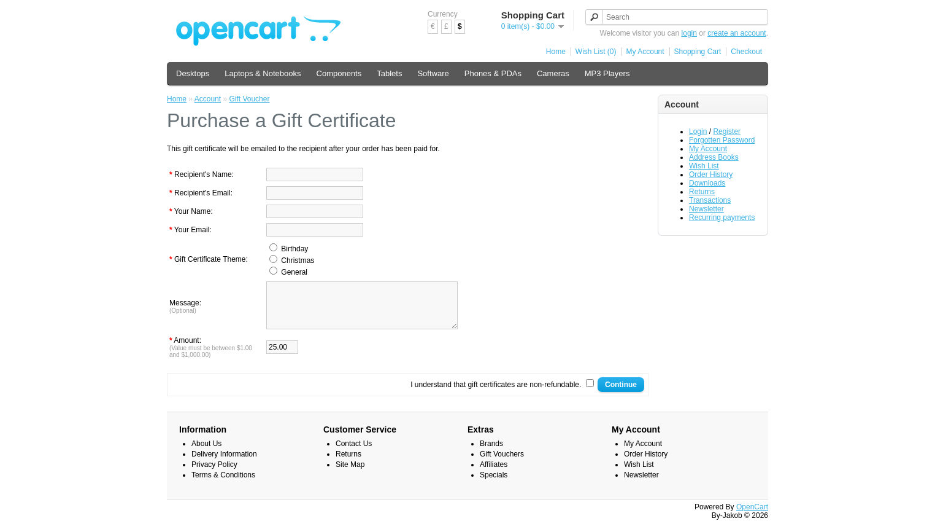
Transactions (710, 200)
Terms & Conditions (223, 484)
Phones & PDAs (492, 73)
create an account (736, 33)
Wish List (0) (596, 51)
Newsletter (706, 209)
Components (339, 73)
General (294, 272)
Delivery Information (224, 463)
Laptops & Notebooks (263, 73)
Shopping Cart (697, 51)
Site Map (350, 473)
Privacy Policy (214, 473)
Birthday (294, 249)
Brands (491, 453)
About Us (206, 453)
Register (727, 131)
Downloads (707, 183)
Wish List (704, 166)
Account (207, 99)
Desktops (192, 73)
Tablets (389, 73)
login (689, 33)
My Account (645, 51)
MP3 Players (607, 73)
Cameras (553, 73)
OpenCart (752, 516)
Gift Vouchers (502, 463)
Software (432, 73)
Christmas (297, 260)
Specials (493, 484)
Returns (702, 191)
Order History (711, 174)
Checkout (746, 51)
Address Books (714, 157)
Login (698, 131)
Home (556, 51)
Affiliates (493, 473)
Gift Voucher (249, 99)
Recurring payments (722, 217)
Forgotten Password (722, 140)
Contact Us (354, 453)
